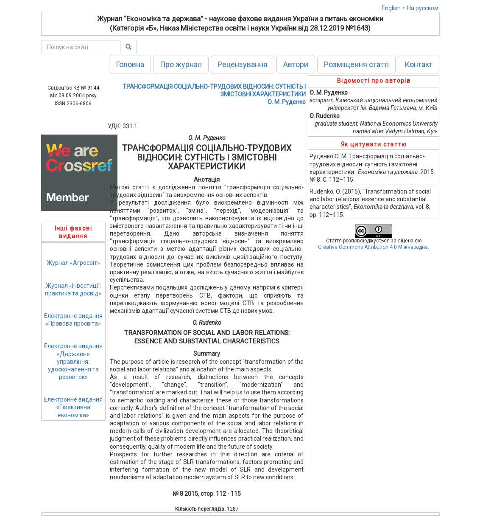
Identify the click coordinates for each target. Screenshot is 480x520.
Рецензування (243, 64)
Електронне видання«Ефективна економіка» (73, 407)
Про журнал (181, 64)
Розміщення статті (356, 64)
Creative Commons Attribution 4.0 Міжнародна (373, 247)
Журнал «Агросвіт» (73, 262)
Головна (130, 64)
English (391, 8)
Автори (295, 64)
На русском (422, 8)
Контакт (419, 64)
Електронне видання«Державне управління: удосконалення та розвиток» (73, 361)
